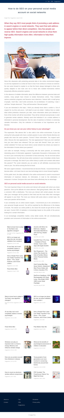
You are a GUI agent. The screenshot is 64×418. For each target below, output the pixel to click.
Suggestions (57, 1)
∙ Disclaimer (35, 399)
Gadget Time (7, 18)
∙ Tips (19, 399)
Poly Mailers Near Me (40, 327)
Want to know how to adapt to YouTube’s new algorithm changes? (15, 229)
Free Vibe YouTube (11, 233)
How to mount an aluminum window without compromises (14, 373)
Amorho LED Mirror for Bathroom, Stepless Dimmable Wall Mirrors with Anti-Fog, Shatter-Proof (40, 230)
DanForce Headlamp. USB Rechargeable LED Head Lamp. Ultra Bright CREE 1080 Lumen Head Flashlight (42, 279)
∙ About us (6, 399)
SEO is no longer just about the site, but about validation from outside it (14, 239)
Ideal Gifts (36, 237)
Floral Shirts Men (12, 269)
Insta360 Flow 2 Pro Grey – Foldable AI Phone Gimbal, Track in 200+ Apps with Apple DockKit (41, 243)
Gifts (52, 1)
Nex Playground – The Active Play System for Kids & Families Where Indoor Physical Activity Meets (41, 255)
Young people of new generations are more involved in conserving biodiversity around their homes (41, 361)
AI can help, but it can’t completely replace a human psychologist (14, 248)
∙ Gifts (19, 402)
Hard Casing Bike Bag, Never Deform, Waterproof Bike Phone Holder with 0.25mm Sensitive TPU (42, 267)
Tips (49, 1)
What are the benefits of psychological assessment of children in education (42, 344)
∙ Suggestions (21, 405)
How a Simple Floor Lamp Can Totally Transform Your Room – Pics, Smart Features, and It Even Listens (15, 259)
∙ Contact (5, 402)
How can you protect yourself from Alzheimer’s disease (13, 358)
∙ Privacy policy (36, 402)
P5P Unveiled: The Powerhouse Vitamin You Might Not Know (41, 374)
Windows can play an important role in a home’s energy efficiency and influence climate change (13, 344)
